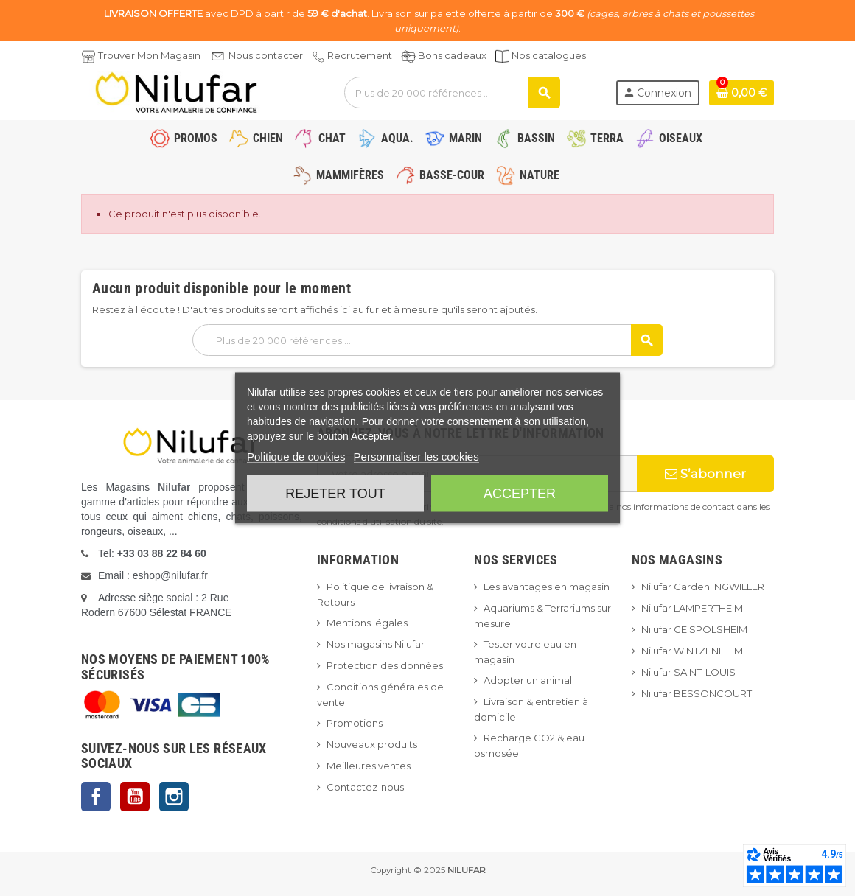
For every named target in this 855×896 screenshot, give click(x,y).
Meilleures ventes (369, 765)
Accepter (520, 493)
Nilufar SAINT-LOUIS (688, 672)
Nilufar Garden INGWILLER (702, 586)
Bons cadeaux (452, 55)
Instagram (174, 796)
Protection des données (385, 665)
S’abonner (705, 473)
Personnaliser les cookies (416, 456)
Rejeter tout (335, 493)
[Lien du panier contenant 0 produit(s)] (741, 92)
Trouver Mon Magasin (149, 55)
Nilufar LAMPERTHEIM (692, 608)
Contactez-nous (365, 787)
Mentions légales (367, 623)
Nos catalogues (549, 55)
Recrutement (359, 55)
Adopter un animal (528, 680)
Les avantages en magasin (547, 586)
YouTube (135, 796)
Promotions (355, 723)
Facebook (96, 796)
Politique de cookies (296, 456)
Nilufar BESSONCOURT (696, 693)
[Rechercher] (451, 92)
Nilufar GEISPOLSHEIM (694, 629)
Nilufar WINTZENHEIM (692, 651)
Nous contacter (265, 55)
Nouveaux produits (372, 744)
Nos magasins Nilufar (376, 644)
